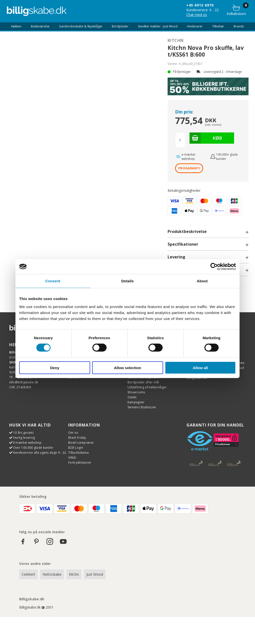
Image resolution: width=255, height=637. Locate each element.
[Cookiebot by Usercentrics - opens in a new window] (214, 266)
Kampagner (136, 402)
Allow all (200, 367)
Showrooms (136, 392)
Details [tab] (127, 281)
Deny (54, 367)
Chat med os (196, 14)
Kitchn (176, 40)
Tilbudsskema (78, 452)
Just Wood (94, 574)
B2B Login (75, 447)
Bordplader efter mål (143, 382)
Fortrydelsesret (79, 462)
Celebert (28, 574)
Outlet (132, 397)
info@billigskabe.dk (23, 382)
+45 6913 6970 (200, 5)
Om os (73, 432)
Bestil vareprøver (81, 442)
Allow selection (127, 367)
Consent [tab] (53, 281)
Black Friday (77, 437)
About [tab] (202, 281)
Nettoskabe (52, 574)
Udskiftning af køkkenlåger (147, 387)
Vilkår (72, 457)
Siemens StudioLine (142, 407)
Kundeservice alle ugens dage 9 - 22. (40, 452)
